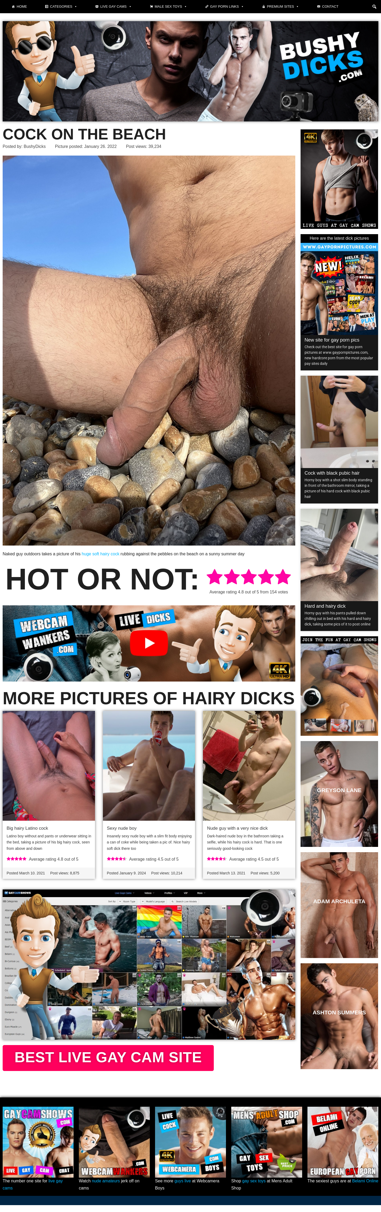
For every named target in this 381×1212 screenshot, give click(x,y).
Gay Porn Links (227, 6)
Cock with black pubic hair (332, 473)
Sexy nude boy (122, 827)
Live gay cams (115, 6)
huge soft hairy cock (100, 554)
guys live (183, 1188)
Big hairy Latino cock (27, 827)
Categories (63, 6)
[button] (374, 7)
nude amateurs (106, 1188)
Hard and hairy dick (325, 606)
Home (22, 6)
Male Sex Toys (171, 6)
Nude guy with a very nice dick (237, 828)
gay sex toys (254, 1188)
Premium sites (283, 6)
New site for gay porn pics (332, 340)
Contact (330, 6)
